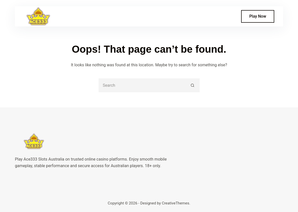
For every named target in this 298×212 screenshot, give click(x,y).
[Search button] (193, 85)
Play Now (257, 16)
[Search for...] (142, 85)
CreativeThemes (175, 203)
